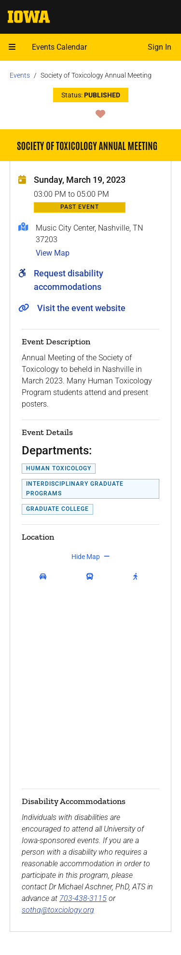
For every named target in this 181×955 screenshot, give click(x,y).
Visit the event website (81, 308)
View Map (53, 253)
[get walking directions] (137, 577)
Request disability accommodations (68, 280)
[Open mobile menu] (12, 47)
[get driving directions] (45, 577)
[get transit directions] (92, 577)
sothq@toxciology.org (58, 909)
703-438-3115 (83, 898)
